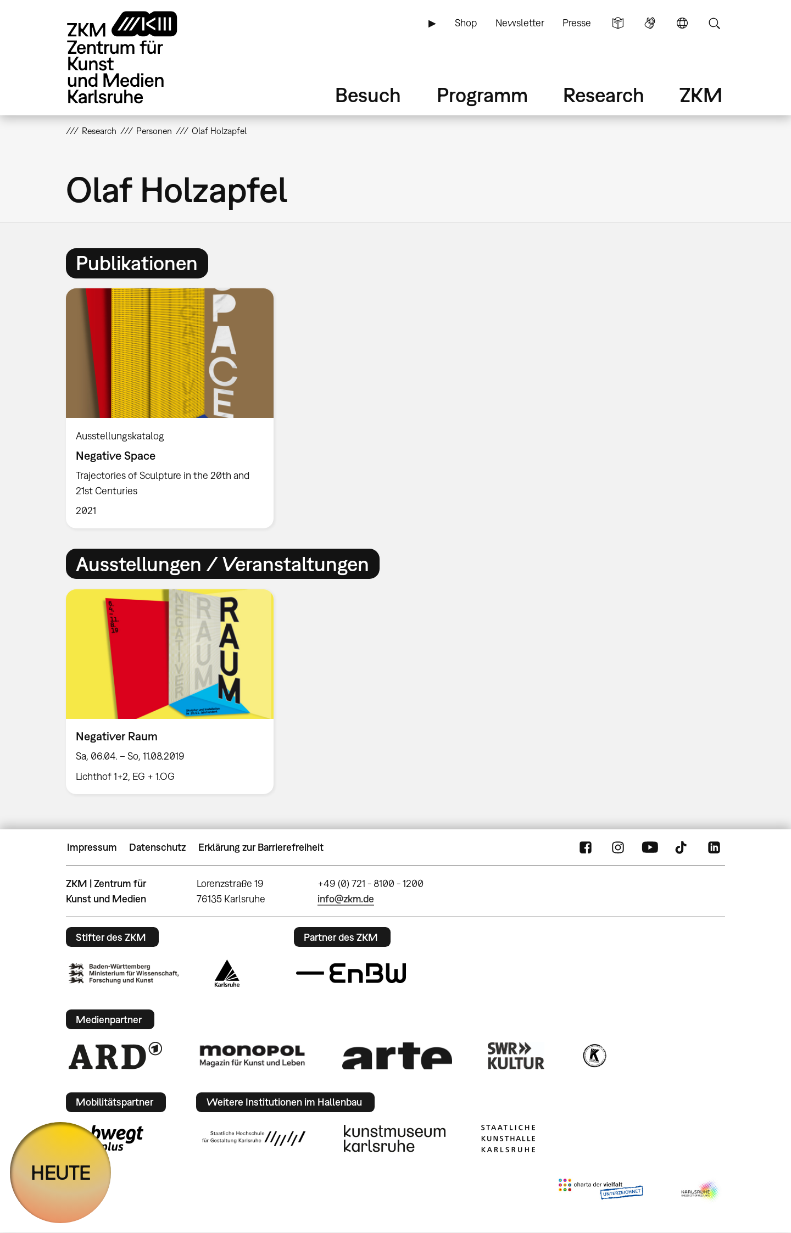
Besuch (368, 95)
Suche (714, 23)
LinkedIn (714, 847)
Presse (576, 23)
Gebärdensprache (650, 23)
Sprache (682, 23)
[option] (174, 408)
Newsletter (519, 23)
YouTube (650, 847)
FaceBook (586, 847)
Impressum (92, 847)
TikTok (682, 847)
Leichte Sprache (618, 23)
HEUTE (61, 1172)
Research (603, 95)
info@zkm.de (345, 899)
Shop (466, 23)
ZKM (700, 95)
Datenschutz (157, 847)
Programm (482, 95)
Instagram (618, 847)
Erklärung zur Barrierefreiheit (261, 847)
